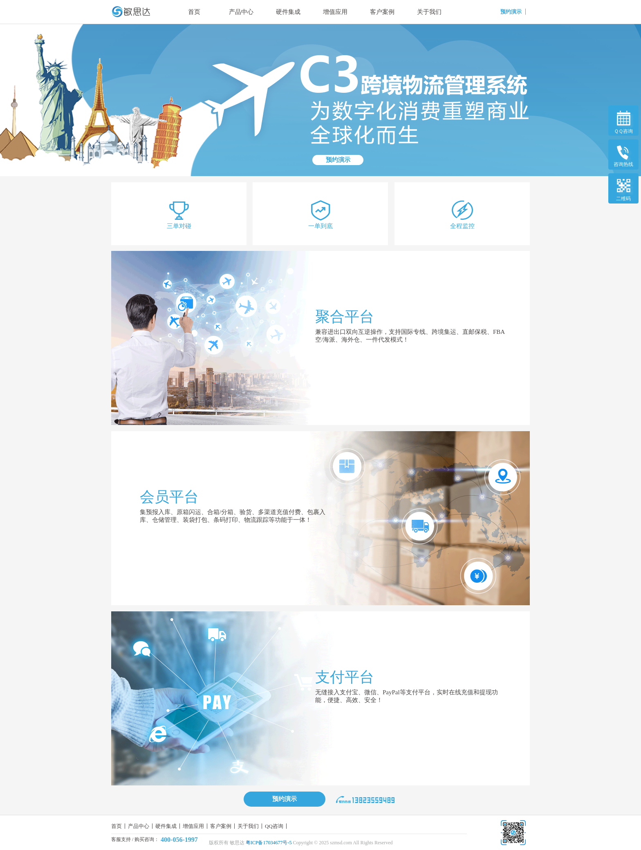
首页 (194, 12)
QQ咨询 (274, 826)
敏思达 (237, 843)
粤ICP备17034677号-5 (269, 843)
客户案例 (382, 12)
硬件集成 (288, 12)
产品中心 (241, 12)
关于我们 (429, 12)
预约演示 (338, 160)
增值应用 (335, 12)
